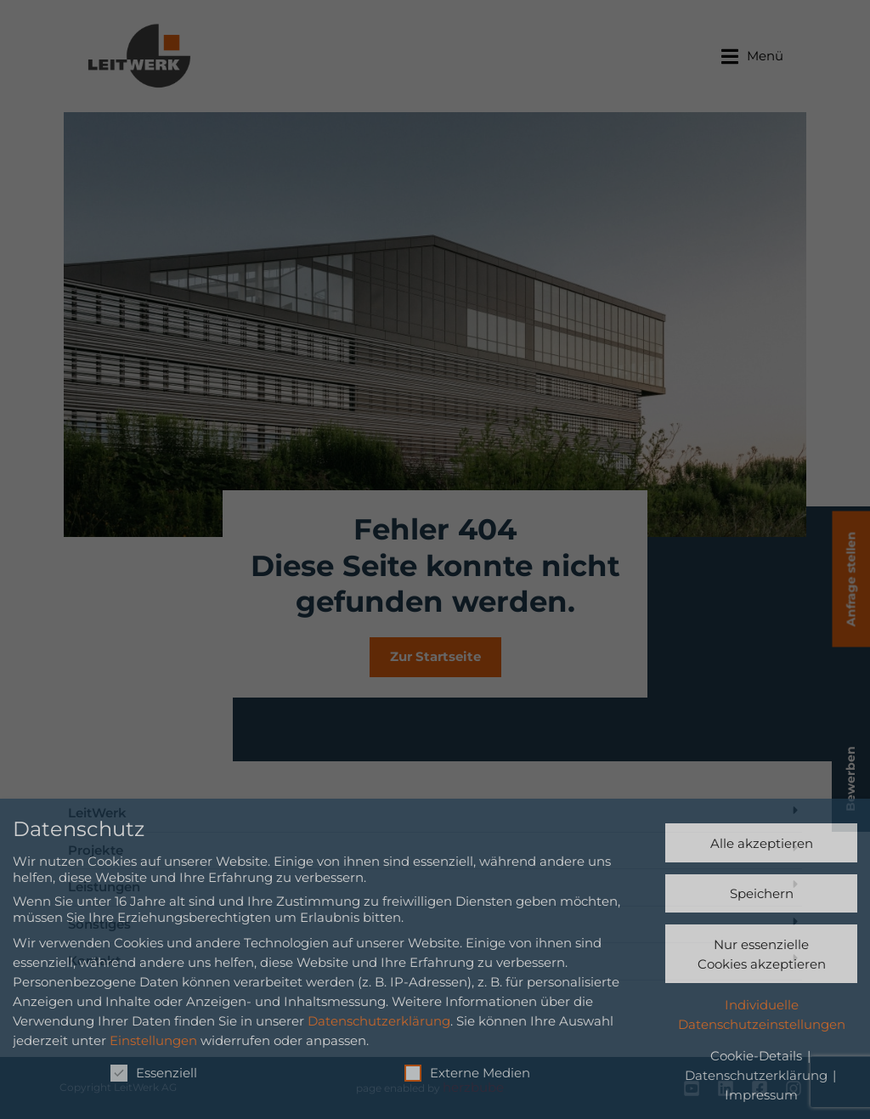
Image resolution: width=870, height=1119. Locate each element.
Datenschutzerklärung (379, 1021)
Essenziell (153, 1073)
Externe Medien (467, 1073)
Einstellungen (153, 1040)
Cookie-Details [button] (757, 1056)
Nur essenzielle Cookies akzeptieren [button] (762, 954)
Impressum (761, 1095)
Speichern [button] (762, 893)
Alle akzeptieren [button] (761, 843)
